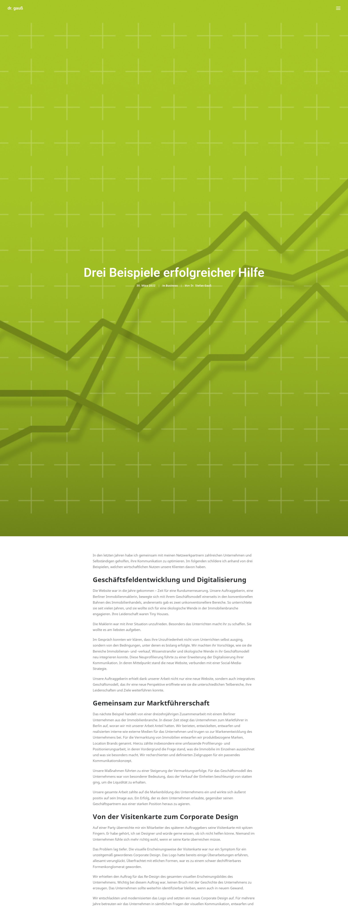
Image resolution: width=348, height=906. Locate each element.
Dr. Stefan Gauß (201, 241)
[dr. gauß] (15, 8)
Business (172, 241)
